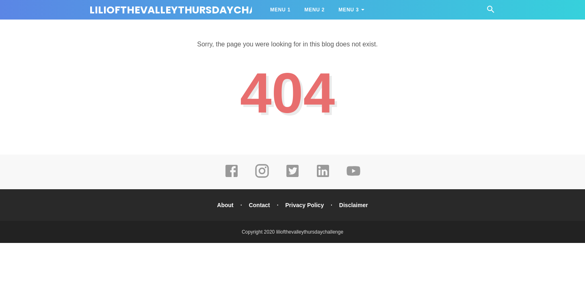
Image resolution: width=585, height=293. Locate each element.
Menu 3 (348, 10)
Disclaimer (353, 205)
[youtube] (353, 177)
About (225, 205)
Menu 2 (314, 10)
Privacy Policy (304, 205)
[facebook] (231, 177)
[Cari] (491, 11)
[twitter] (292, 177)
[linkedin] (323, 177)
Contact (259, 205)
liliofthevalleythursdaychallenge (191, 10)
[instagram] (262, 177)
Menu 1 (280, 10)
